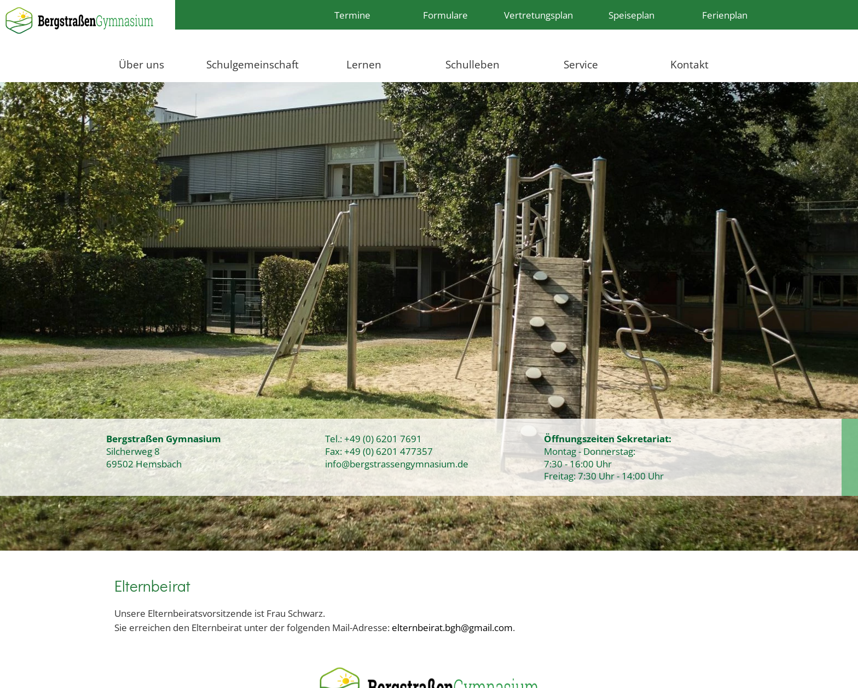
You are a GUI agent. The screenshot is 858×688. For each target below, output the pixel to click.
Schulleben (472, 64)
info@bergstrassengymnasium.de (396, 463)
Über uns (141, 64)
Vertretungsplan (538, 14)
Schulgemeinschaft (252, 64)
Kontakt (689, 64)
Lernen (363, 64)
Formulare (445, 14)
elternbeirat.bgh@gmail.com (452, 627)
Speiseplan (631, 14)
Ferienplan (724, 14)
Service (581, 64)
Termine (352, 14)
